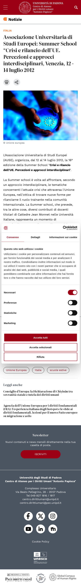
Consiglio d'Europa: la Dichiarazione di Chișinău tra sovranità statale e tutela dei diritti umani (38, 393)
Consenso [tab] (13, 237)
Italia (7, 30)
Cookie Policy (40, 541)
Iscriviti (41, 454)
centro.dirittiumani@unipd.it (40, 499)
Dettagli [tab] (35, 237)
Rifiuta (40, 356)
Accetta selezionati (40, 347)
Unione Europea (16, 370)
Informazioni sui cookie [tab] (63, 237)
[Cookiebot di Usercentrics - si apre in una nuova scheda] (62, 228)
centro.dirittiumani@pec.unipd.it (40, 502)
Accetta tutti (40, 337)
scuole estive (58, 370)
